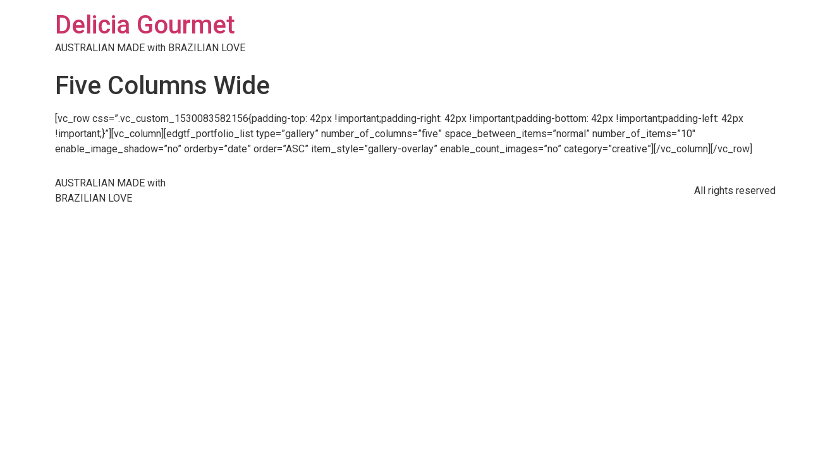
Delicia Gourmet (145, 25)
